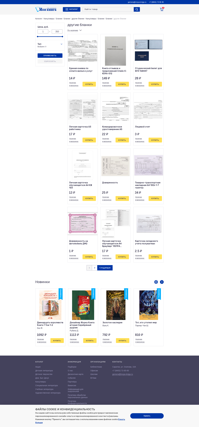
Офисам (94, 371)
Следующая (104, 268)
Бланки (59, 19)
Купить (89, 84)
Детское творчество (43, 374)
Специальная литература (46, 385)
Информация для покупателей (75, 390)
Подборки (72, 367)
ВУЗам (93, 378)
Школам (93, 374)
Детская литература (44, 371)
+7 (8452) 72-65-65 (120, 371)
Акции (38, 367)
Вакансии (72, 385)
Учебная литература (44, 389)
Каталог (38, 19)
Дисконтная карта (75, 374)
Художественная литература (47, 393)
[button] (156, 282)
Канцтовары (49, 19)
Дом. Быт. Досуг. (42, 378)
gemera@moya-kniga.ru (137, 2)
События (72, 378)
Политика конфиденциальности (77, 402)
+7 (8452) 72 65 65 (156, 2)
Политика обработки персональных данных (78, 396)
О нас (70, 371)
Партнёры (72, 382)
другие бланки (78, 19)
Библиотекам (96, 367)
